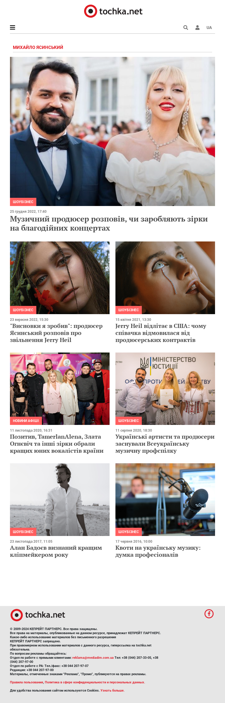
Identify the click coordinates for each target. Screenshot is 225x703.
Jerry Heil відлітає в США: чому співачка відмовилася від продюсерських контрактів (160, 333)
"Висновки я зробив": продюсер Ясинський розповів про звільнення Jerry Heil (56, 333)
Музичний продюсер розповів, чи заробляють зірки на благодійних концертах (109, 223)
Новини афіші (26, 421)
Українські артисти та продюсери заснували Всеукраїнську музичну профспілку (164, 444)
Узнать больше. (112, 690)
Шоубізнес (23, 202)
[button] (197, 27)
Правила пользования (26, 682)
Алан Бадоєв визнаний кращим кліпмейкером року (56, 551)
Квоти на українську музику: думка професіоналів (158, 551)
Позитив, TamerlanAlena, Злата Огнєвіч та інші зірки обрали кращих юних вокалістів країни (56, 444)
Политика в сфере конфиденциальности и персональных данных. (95, 682)
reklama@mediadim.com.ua (93, 658)
